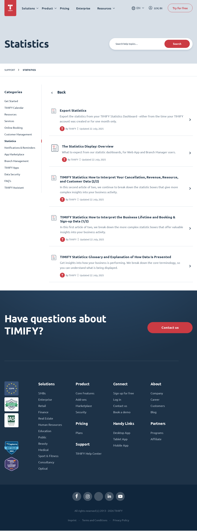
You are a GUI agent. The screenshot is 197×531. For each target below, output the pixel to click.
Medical (43, 450)
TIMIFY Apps (11, 167)
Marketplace (84, 406)
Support (9, 69)
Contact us (170, 328)
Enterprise (83, 8)
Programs (157, 433)
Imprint (72, 520)
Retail (42, 406)
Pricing (64, 8)
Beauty (43, 444)
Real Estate (45, 418)
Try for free (180, 8)
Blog (153, 412)
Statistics (29, 69)
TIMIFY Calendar (13, 107)
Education (44, 431)
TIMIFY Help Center (89, 454)
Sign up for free (123, 393)
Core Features (85, 393)
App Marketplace (14, 154)
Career (155, 400)
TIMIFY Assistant (14, 187)
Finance (43, 412)
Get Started (11, 101)
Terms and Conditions (94, 520)
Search (177, 43)
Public (42, 437)
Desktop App (121, 433)
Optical (43, 469)
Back (58, 92)
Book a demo (121, 412)
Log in (117, 400)
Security (81, 412)
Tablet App (120, 439)
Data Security (12, 174)
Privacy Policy (121, 520)
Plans (79, 433)
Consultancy (46, 462)
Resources (10, 114)
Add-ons (81, 400)
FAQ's (7, 181)
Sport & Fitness (48, 456)
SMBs (42, 393)
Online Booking (13, 127)
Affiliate (156, 439)
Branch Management (16, 161)
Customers (158, 406)
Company (157, 393)
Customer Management (18, 134)
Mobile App (120, 445)
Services (9, 121)
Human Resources (50, 425)
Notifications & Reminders (19, 147)
